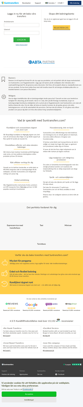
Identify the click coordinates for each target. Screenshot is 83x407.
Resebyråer (26, 3)
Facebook (59, 374)
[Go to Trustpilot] (72, 364)
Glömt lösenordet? (22, 45)
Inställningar (29, 400)
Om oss (39, 374)
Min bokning (74, 3)
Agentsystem (24, 374)
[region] (41, 392)
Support (38, 3)
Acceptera (29, 394)
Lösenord (7, 29)
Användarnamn (9, 21)
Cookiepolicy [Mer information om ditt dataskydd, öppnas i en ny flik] (28, 389)
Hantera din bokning (8, 374)
